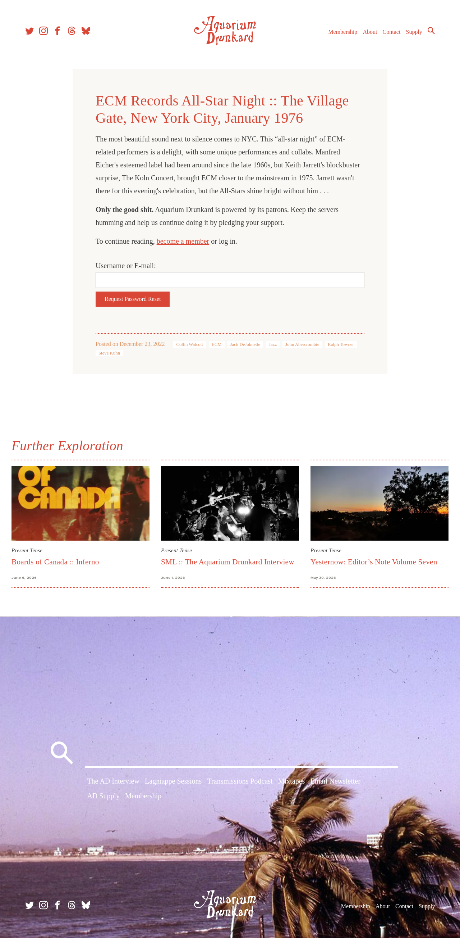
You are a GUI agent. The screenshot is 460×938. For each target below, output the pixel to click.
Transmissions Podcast (240, 781)
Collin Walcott (189, 344)
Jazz (273, 344)
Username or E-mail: (126, 266)
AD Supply (103, 796)
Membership (342, 32)
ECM (217, 344)
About (370, 32)
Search (431, 30)
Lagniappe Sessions (173, 781)
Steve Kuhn (109, 353)
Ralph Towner (341, 344)
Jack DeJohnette (245, 344)
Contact (392, 32)
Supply (414, 32)
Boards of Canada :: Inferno (55, 562)
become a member (183, 241)
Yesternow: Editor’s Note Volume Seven (373, 562)
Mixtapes (291, 781)
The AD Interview (113, 781)
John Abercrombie (302, 344)
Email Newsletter (335, 781)
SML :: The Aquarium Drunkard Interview (227, 562)
